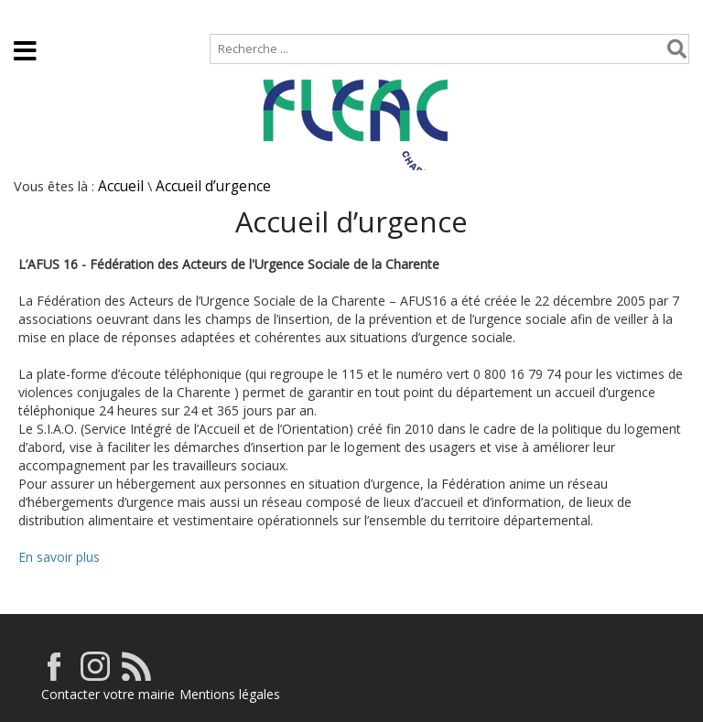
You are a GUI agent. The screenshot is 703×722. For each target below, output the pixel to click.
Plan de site (116, 15)
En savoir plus (59, 557)
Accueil (29, 15)
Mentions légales (229, 694)
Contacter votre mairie (108, 694)
